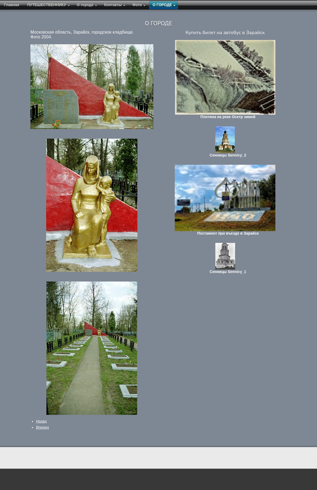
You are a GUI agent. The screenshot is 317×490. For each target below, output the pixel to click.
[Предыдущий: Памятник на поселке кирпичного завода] (41, 421)
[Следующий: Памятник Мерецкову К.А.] (42, 427)
